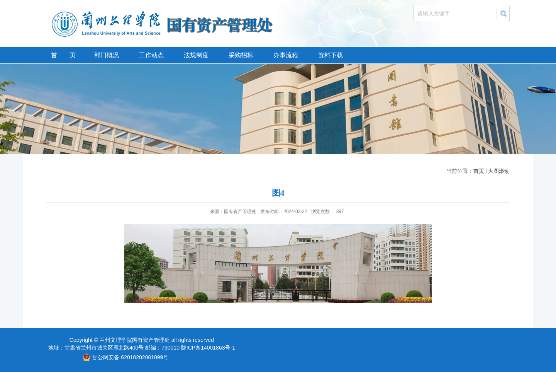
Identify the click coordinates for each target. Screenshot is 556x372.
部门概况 (106, 55)
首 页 (63, 55)
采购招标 (241, 55)
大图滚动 (499, 171)
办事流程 (285, 55)
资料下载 (330, 55)
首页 (478, 171)
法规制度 (196, 55)
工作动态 (151, 55)
